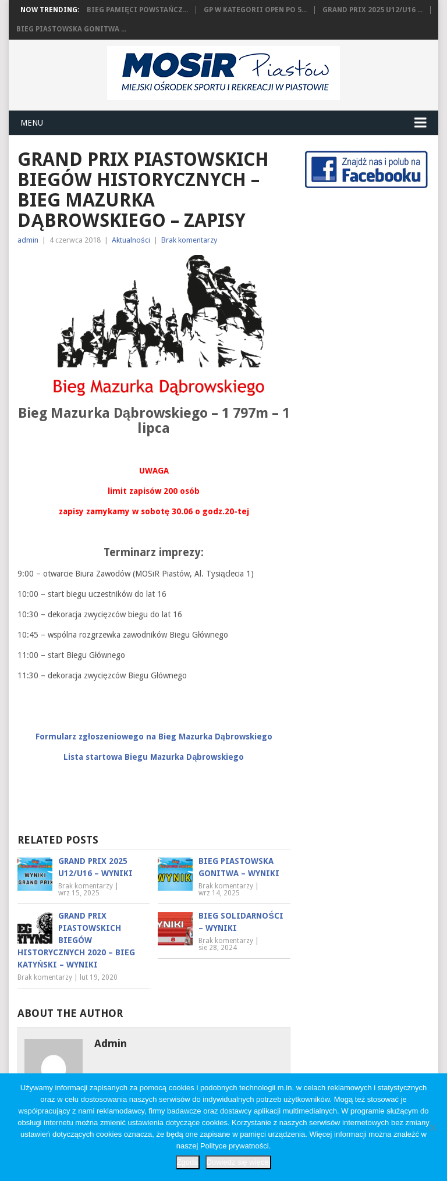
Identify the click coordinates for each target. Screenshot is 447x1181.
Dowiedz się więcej (239, 1162)
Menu (31, 122)
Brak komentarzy (189, 240)
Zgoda (187, 1162)
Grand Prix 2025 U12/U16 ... (372, 10)
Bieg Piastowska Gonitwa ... (71, 29)
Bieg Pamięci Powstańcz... (137, 10)
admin (27, 240)
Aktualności (131, 240)
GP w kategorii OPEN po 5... (255, 10)
